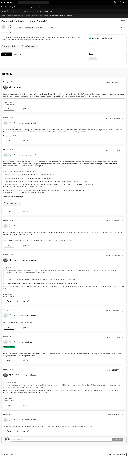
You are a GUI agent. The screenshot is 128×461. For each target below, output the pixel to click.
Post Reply (117, 440)
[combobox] (33, 2)
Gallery (39, 11)
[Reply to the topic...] (61, 439)
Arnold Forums (25, 16)
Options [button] (123, 21)
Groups (32, 11)
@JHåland (9, 268)
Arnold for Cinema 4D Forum (40, 16)
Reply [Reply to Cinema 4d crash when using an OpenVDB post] (7, 54)
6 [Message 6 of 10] (9, 255)
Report (21, 54)
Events (26, 11)
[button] (126, 27)
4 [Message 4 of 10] (9, 149)
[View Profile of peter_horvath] (16, 87)
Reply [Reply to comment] (9, 109)
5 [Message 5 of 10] (9, 220)
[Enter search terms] (33, 2)
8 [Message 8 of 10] (9, 337)
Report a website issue (117, 454)
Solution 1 (92, 44)
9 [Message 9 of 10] (9, 369)
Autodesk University (49, 11)
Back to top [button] (9, 455)
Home (3, 16)
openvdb (92, 59)
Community (5, 11)
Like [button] (15, 54)
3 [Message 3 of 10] (9, 118)
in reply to (27, 123)
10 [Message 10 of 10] (9, 414)
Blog (21, 11)
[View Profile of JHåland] (9, 25)
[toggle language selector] (115, 2)
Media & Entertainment (13, 16)
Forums (14, 11)
